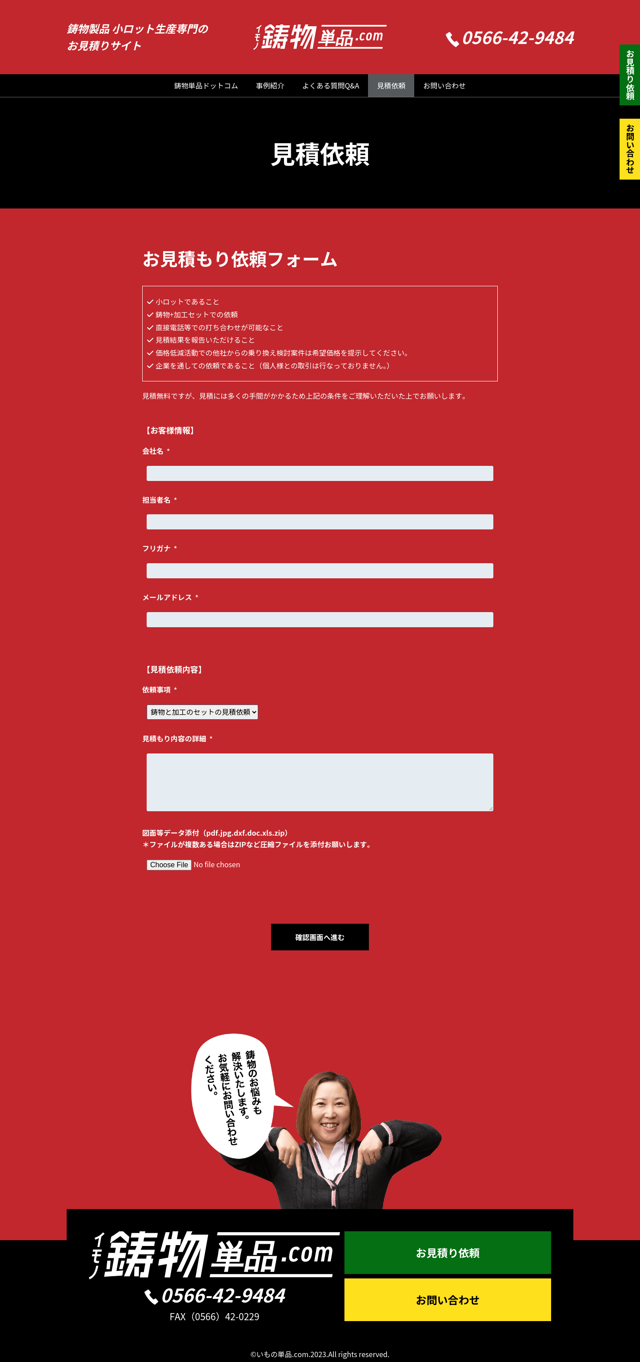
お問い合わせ (444, 85)
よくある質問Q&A (330, 85)
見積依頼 (391, 85)
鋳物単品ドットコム (206, 85)
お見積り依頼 (630, 74)
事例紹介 (270, 85)
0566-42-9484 (510, 36)
